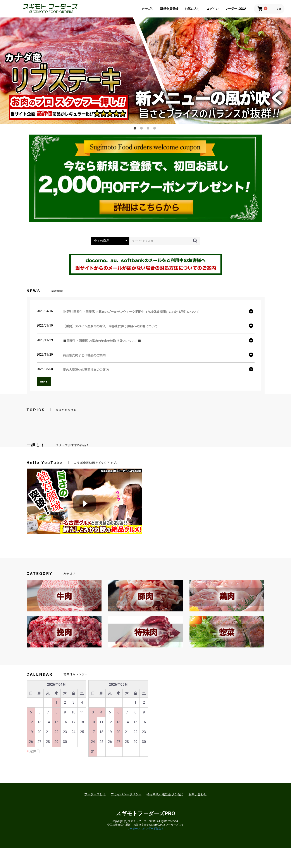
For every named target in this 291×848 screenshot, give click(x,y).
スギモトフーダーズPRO (145, 813)
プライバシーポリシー (126, 794)
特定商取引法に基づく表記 (164, 794)
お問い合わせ (197, 794)
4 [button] (155, 129)
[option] (145, 62)
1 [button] (136, 129)
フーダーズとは (95, 794)
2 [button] (142, 129)
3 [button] (149, 129)
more (44, 381)
